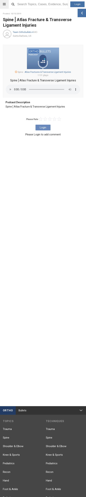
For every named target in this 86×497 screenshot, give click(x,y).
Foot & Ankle (10, 489)
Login (77, 4)
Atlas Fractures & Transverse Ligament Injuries (48, 72)
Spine (6, 437)
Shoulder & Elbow (13, 446)
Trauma (7, 429)
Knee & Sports (11, 454)
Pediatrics (8, 463)
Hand (6, 480)
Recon (6, 472)
